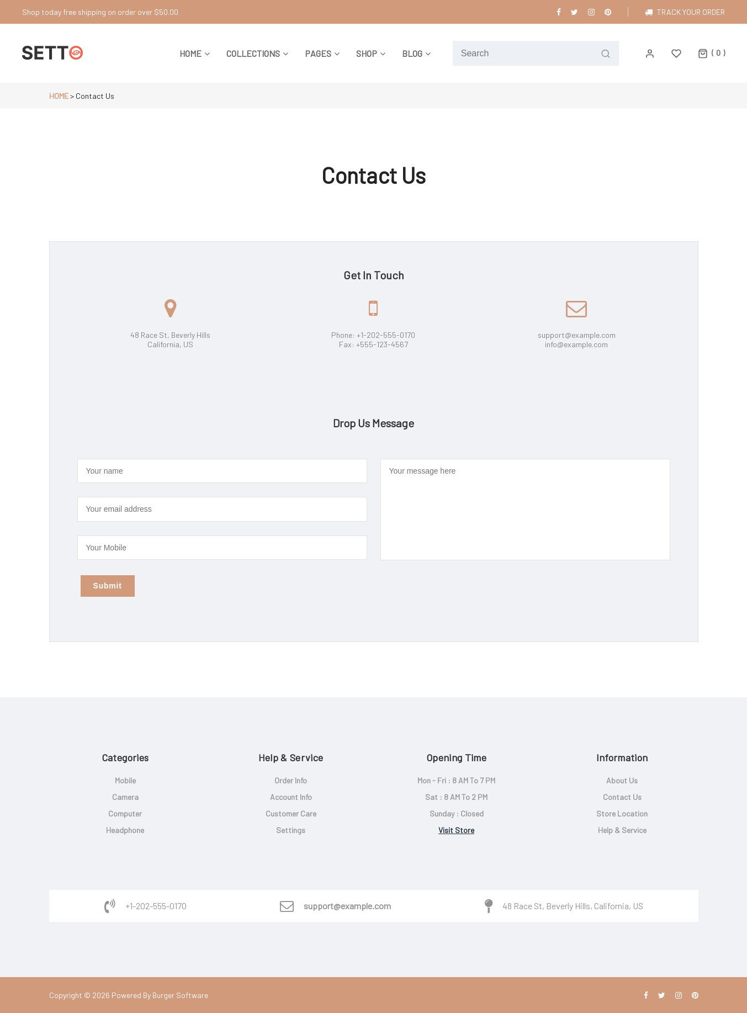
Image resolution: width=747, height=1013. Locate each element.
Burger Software (180, 995)
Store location (622, 813)
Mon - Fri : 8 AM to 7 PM (456, 780)
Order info (290, 780)
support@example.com (347, 905)
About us (622, 780)
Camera (125, 797)
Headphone (125, 830)
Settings (290, 830)
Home (58, 95)
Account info (291, 797)
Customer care (291, 813)
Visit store (456, 830)
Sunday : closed (457, 813)
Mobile (125, 780)
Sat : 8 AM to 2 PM (456, 797)
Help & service (622, 830)
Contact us (622, 797)
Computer (125, 813)
